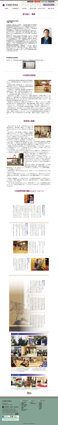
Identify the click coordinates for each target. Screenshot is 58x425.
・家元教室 (40, 402)
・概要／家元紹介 (23, 402)
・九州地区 (40, 407)
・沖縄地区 (40, 408)
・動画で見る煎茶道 (24, 404)
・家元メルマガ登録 (24, 409)
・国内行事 (31, 402)
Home (29, 394)
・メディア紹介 (23, 406)
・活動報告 (22, 403)
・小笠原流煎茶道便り (33, 403)
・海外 (40, 409)
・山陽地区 (40, 406)
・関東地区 (40, 403)
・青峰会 (22, 408)
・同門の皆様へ (23, 410)
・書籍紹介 (22, 407)
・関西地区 (40, 404)
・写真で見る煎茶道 (24, 405)
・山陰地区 (40, 405)
